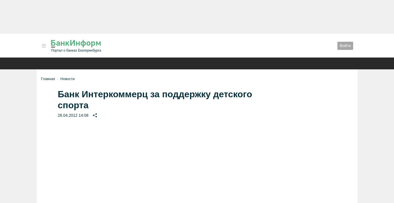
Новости (68, 79)
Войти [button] (345, 45)
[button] (44, 46)
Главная (48, 79)
